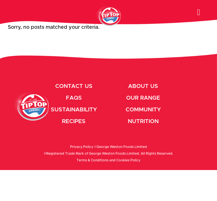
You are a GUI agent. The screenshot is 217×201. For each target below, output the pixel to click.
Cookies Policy (128, 160)
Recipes (74, 121)
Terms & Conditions (92, 160)
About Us (143, 86)
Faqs (74, 98)
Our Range (143, 98)
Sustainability (74, 110)
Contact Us (74, 86)
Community (143, 110)
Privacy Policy (81, 147)
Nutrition (143, 121)
